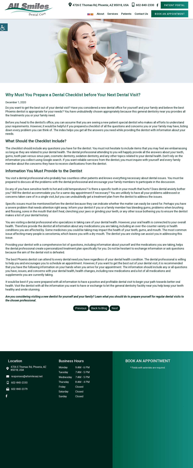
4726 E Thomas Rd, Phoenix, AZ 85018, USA (99, 5)
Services (112, 13)
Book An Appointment (170, 14)
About (100, 13)
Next (115, 308)
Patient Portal (174, 5)
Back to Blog (99, 308)
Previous (81, 308)
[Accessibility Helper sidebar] (4, 27)
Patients (126, 13)
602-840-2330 (143, 5)
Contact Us (141, 13)
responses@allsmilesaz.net (25, 376)
